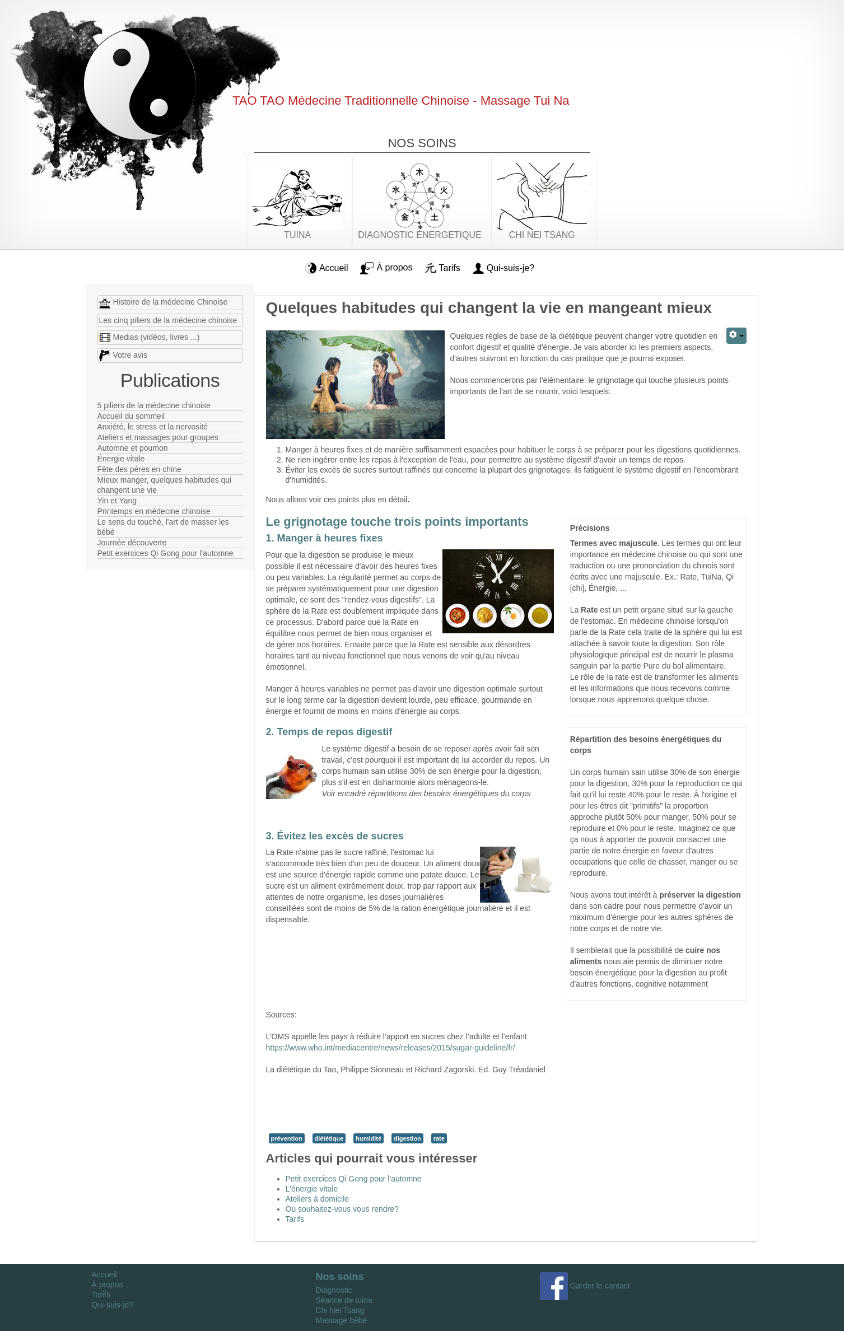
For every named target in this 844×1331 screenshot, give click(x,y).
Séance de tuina (344, 1300)
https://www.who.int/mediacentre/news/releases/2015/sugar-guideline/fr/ (390, 1047)
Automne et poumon (132, 447)
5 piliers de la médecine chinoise (154, 405)
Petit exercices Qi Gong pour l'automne (165, 553)
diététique (329, 1138)
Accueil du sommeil (131, 416)
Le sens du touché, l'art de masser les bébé (163, 526)
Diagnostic (334, 1290)
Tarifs (295, 1219)
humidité (368, 1138)
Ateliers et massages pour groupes (157, 437)
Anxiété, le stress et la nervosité (152, 426)
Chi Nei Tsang (340, 1310)
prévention (286, 1138)
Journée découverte (132, 542)
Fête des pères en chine (139, 469)
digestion (407, 1138)
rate (439, 1138)
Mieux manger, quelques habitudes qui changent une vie (164, 484)
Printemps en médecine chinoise (154, 511)
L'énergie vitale (312, 1188)
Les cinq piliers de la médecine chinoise (168, 320)
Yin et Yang (117, 500)
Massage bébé (341, 1320)
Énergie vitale (121, 458)
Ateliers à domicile (317, 1198)
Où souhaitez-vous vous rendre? (342, 1208)
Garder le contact (585, 1285)
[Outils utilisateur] (736, 336)
